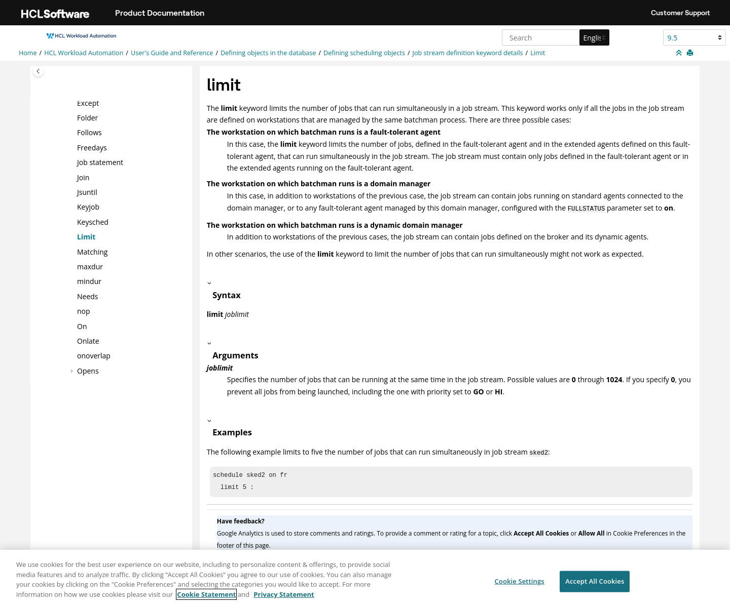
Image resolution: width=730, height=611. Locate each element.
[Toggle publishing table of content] (38, 71)
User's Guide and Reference (172, 53)
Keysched (92, 222)
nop (83, 311)
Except (88, 102)
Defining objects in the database (268, 53)
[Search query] (554, 37)
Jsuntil (87, 192)
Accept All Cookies (594, 587)
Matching (92, 251)
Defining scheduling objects (364, 53)
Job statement (100, 162)
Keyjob (88, 207)
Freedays (92, 147)
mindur (89, 281)
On (82, 326)
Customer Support (680, 12)
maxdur (90, 266)
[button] (73, 103)
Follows (89, 132)
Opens (88, 370)
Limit (537, 53)
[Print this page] (691, 53)
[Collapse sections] (679, 53)
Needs (87, 296)
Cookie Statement (206, 600)
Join (83, 177)
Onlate (88, 341)
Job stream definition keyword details (468, 53)
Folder (87, 118)
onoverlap (94, 355)
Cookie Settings (519, 587)
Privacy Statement (283, 600)
